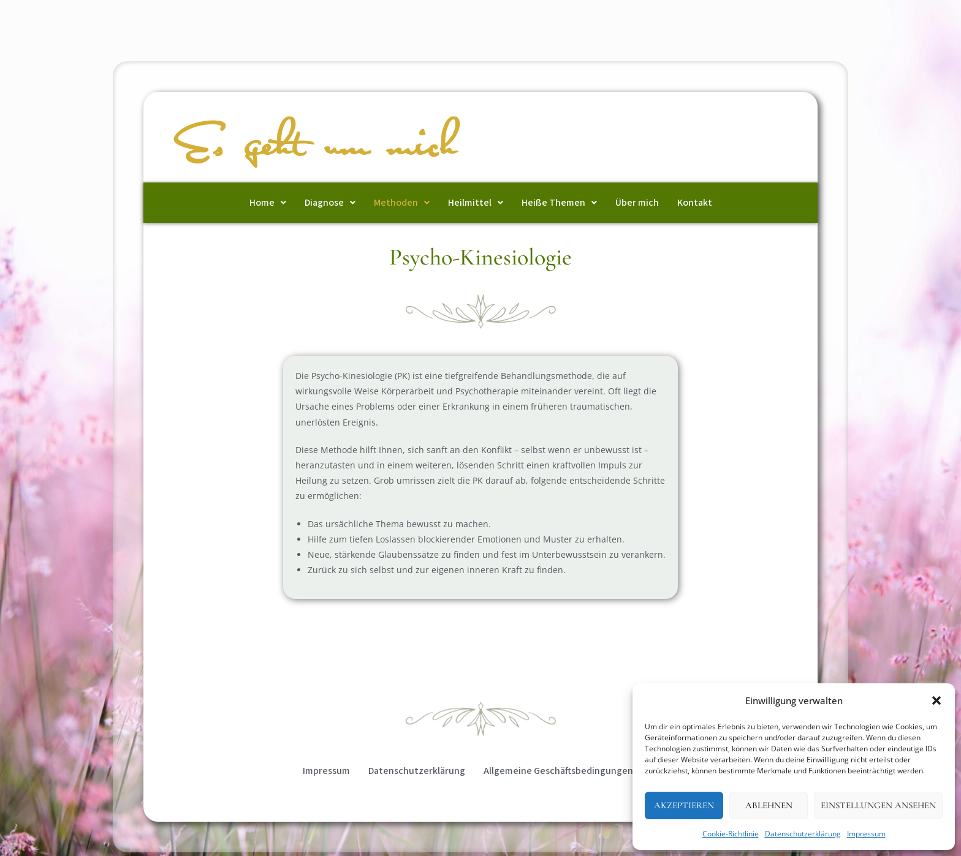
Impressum (866, 833)
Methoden (402, 202)
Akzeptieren (684, 805)
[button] (936, 700)
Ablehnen (768, 805)
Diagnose (330, 202)
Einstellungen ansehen (878, 805)
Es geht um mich (317, 146)
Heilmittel (475, 202)
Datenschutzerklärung (803, 833)
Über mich (637, 202)
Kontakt (694, 202)
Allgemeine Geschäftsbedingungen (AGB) (571, 771)
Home (267, 202)
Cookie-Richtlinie (730, 833)
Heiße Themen (559, 202)
